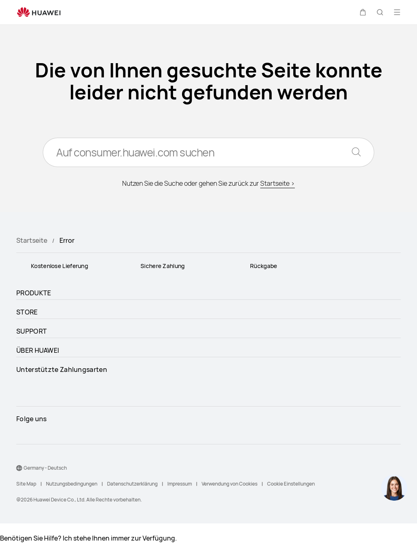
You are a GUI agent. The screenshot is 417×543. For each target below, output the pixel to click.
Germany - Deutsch (45, 467)
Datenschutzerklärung (132, 483)
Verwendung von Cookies (229, 483)
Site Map (26, 483)
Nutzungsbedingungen (71, 483)
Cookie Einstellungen (291, 483)
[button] (363, 12)
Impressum (179, 483)
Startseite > (277, 183)
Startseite (31, 240)
